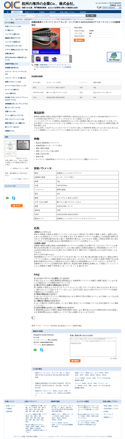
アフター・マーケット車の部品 (46, 326)
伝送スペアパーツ (11, 26)
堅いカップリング (11, 107)
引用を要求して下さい (111, 408)
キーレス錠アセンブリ (12, 115)
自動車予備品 (18, 19)
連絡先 (80, 40)
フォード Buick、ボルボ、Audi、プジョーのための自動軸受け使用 (62, 424)
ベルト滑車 (9, 93)
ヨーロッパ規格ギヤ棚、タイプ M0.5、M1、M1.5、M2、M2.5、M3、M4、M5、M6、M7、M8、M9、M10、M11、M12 (36, 418)
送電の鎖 (8, 53)
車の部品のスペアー (65, 326)
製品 (11, 19)
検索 (92, 16)
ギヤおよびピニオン (12, 46)
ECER (110, 436)
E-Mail (106, 411)
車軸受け (8, 131)
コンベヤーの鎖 (10, 34)
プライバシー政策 (19, 436)
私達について (29, 12)
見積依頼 (113, 5)
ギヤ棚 (7, 30)
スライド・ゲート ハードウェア (15, 71)
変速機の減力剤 (10, 68)
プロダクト (17, 12)
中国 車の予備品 (31, 436)
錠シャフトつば (10, 127)
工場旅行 (42, 12)
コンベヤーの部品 (11, 42)
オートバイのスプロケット (14, 86)
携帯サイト (108, 417)
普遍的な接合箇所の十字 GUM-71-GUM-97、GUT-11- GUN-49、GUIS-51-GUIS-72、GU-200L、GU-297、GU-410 (53, 385)
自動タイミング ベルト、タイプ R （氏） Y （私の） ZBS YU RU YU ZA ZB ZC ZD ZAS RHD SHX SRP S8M (53, 375)
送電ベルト (9, 111)
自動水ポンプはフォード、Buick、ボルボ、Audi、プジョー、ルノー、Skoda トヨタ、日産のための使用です (53, 393)
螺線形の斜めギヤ (11, 38)
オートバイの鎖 (10, 89)
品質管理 (53, 12)
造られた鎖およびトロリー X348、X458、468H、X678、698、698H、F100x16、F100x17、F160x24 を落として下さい (36, 428)
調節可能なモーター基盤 (13, 123)
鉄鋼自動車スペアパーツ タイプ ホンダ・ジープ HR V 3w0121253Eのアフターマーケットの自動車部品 (52, 67)
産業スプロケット (11, 82)
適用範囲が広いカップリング (15, 104)
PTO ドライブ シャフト (13, 119)
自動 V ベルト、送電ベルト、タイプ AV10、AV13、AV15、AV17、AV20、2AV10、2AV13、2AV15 (62, 417)
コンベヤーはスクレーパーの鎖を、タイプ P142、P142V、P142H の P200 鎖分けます (88, 422)
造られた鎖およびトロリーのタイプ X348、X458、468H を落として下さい (88, 416)
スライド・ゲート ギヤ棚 (13, 78)
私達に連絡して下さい (67, 12)
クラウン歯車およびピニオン (15, 50)
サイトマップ (108, 414)
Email (119, 5)
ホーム (6, 19)
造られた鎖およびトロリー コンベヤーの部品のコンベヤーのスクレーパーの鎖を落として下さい (88, 408)
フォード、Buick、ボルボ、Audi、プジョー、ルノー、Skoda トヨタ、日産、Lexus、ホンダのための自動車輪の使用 (92, 385)
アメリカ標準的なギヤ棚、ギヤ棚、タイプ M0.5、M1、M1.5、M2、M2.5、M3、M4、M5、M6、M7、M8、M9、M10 (36, 408)
